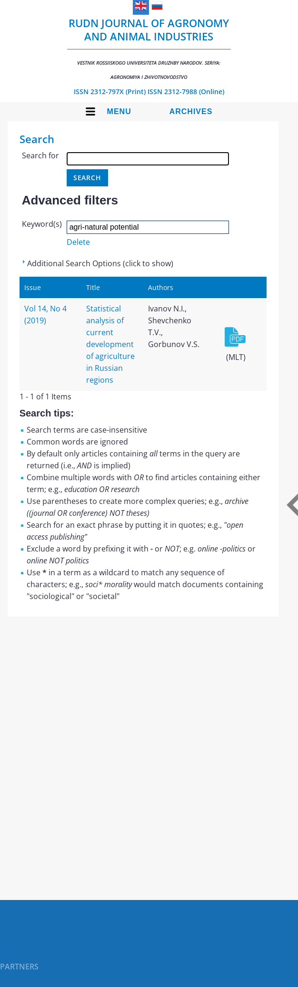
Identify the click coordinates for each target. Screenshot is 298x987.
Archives (191, 111)
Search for (40, 155)
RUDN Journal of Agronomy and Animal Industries (149, 48)
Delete (78, 242)
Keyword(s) (42, 224)
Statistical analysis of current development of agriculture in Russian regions (110, 344)
